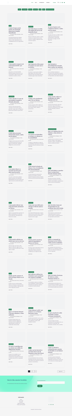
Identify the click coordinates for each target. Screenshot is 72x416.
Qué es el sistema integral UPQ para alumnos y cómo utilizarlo (16, 316)
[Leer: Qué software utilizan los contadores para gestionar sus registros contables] (36, 267)
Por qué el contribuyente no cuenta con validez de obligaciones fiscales (16, 351)
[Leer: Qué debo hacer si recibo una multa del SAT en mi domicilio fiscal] (36, 18)
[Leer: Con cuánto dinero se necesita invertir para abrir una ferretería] (16, 159)
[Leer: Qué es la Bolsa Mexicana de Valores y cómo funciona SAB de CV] (56, 268)
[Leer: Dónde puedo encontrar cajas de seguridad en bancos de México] (36, 232)
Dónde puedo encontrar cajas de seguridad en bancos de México (35, 244)
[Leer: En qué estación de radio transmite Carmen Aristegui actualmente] (56, 304)
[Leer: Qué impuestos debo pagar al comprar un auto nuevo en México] (36, 54)
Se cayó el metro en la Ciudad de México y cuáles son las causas (54, 28)
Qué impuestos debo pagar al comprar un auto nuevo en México (35, 65)
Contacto (21, 407)
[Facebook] (62, 2)
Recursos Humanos (50, 9)
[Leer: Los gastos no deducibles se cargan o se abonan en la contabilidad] (36, 123)
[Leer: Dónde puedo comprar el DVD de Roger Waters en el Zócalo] (16, 268)
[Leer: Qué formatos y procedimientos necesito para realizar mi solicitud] (56, 54)
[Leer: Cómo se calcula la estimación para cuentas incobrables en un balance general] (56, 340)
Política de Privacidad (21, 409)
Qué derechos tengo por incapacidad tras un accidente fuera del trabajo (55, 209)
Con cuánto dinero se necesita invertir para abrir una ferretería (15, 170)
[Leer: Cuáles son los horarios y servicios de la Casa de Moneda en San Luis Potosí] (36, 342)
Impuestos (36, 9)
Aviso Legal (21, 405)
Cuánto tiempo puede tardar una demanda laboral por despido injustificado (15, 30)
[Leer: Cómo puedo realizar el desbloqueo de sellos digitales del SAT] (56, 87)
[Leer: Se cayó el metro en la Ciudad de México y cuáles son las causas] (56, 18)
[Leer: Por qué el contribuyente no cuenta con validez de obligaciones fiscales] (16, 340)
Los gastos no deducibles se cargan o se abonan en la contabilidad (35, 136)
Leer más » (11, 44)
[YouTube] (64, 2)
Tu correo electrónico (51, 387)
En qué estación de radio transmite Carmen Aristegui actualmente (55, 317)
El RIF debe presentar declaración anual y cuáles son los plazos (15, 134)
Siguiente (61, 376)
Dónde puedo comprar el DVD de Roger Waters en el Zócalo (16, 280)
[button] (54, 2)
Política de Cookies (21, 408)
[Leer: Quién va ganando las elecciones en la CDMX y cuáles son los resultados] (56, 232)
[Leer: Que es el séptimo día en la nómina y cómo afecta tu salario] (56, 122)
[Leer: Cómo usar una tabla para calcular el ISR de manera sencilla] (36, 196)
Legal (40, 9)
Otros (44, 9)
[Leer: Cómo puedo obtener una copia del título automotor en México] (16, 196)
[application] (37, 2)
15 (35, 376)
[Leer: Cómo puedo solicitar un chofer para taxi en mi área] (16, 232)
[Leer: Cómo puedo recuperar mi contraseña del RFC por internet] (16, 54)
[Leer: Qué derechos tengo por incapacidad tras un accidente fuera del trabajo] (56, 196)
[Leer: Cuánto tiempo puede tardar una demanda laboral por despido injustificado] (16, 18)
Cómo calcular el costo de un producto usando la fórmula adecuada (16, 100)
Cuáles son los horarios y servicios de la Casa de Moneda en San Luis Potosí (35, 355)
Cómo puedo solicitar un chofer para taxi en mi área (16, 244)
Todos (19, 9)
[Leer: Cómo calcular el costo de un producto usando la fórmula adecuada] (16, 88)
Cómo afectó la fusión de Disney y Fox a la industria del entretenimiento (35, 169)
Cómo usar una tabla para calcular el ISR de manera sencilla (36, 208)
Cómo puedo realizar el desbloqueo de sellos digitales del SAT (55, 98)
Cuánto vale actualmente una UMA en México (35, 99)
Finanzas (30, 9)
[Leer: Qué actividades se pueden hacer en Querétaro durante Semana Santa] (56, 159)
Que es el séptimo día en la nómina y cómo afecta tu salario (55, 132)
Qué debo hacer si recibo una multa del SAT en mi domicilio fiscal (35, 30)
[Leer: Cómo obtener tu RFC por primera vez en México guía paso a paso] (36, 303)
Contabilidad (24, 9)
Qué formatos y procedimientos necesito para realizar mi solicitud (55, 65)
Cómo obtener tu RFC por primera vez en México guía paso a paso (36, 315)
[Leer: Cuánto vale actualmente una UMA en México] (36, 88)
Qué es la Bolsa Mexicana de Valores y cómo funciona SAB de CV (55, 280)
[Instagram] (60, 2)
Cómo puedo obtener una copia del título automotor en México (16, 208)
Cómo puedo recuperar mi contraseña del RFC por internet (16, 65)
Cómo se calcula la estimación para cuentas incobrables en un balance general (55, 353)
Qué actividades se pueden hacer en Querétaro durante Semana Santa (53, 173)
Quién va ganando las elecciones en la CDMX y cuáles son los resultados (55, 244)
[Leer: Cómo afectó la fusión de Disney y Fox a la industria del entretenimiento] (36, 157)
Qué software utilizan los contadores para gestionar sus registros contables (35, 280)
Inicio (21, 404)
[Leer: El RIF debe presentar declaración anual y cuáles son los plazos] (16, 123)
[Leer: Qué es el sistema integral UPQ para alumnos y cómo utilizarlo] (16, 304)
